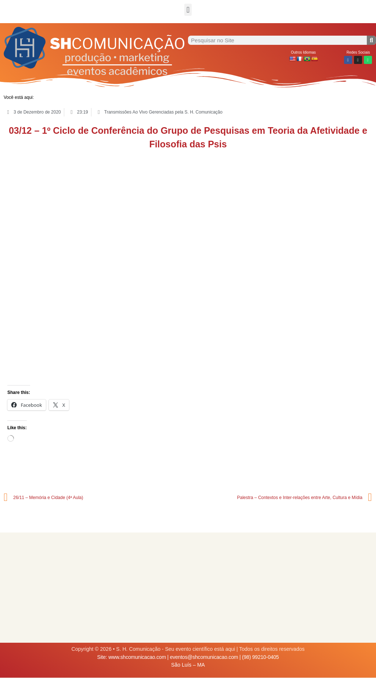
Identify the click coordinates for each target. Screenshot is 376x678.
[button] (187, 10)
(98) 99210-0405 (260, 657)
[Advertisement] (188, 587)
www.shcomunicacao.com (137, 657)
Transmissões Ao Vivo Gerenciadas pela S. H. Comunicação (163, 112)
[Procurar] (371, 40)
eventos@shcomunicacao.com (204, 657)
